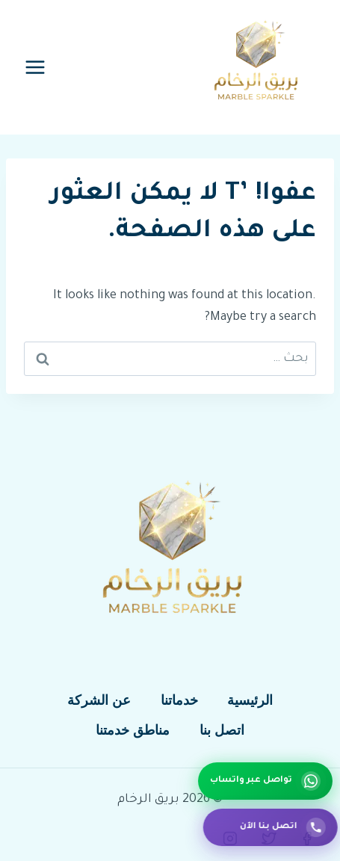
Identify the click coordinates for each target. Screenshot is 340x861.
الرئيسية (250, 700)
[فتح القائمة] (35, 67)
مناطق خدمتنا (133, 730)
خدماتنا (179, 700)
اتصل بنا (222, 730)
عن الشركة (99, 700)
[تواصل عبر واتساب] (265, 781)
